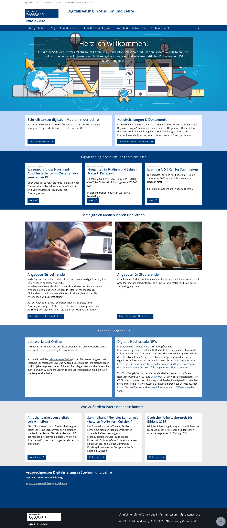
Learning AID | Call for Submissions (172, 169)
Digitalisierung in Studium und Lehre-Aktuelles (113, 157)
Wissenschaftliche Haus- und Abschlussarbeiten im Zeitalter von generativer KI (53, 173)
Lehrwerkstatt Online (60, 359)
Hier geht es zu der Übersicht (43, 316)
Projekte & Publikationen (131, 28)
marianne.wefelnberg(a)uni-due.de (48, 483)
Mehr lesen (34, 457)
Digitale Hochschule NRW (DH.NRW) (141, 346)
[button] (31, 2)
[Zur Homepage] (41, 15)
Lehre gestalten (35, 28)
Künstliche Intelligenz (97, 28)
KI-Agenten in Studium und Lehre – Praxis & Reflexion (112, 171)
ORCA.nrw (156, 376)
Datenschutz (190, 514)
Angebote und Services (65, 28)
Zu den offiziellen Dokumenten (134, 141)
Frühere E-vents (160, 28)
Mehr (32, 200)
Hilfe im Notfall (145, 514)
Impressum (169, 514)
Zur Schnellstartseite (39, 141)
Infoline (125, 514)
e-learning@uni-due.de (183, 521)
